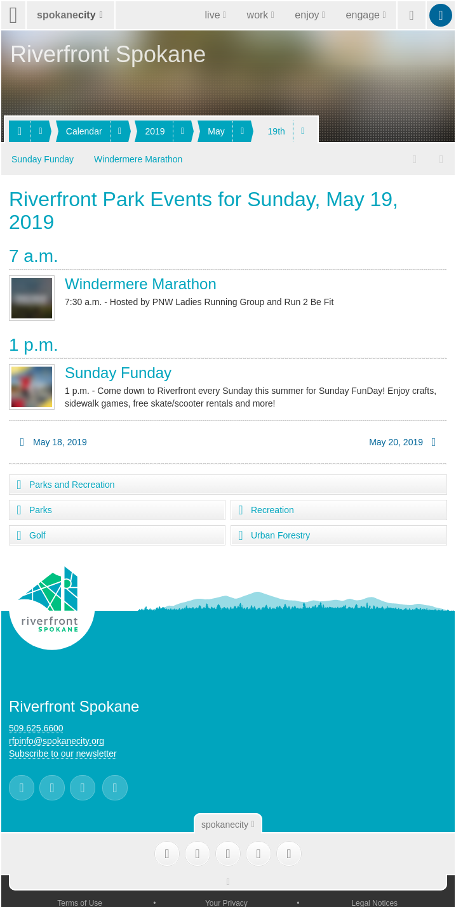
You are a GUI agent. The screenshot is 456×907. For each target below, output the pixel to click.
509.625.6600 (36, 726)
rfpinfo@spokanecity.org (56, 738)
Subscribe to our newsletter (63, 751)
